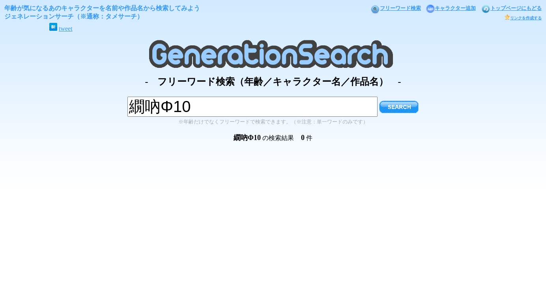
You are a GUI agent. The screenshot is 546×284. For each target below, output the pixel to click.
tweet (66, 28)
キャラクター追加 (451, 8)
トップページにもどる (511, 8)
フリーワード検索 (395, 8)
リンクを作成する (523, 18)
